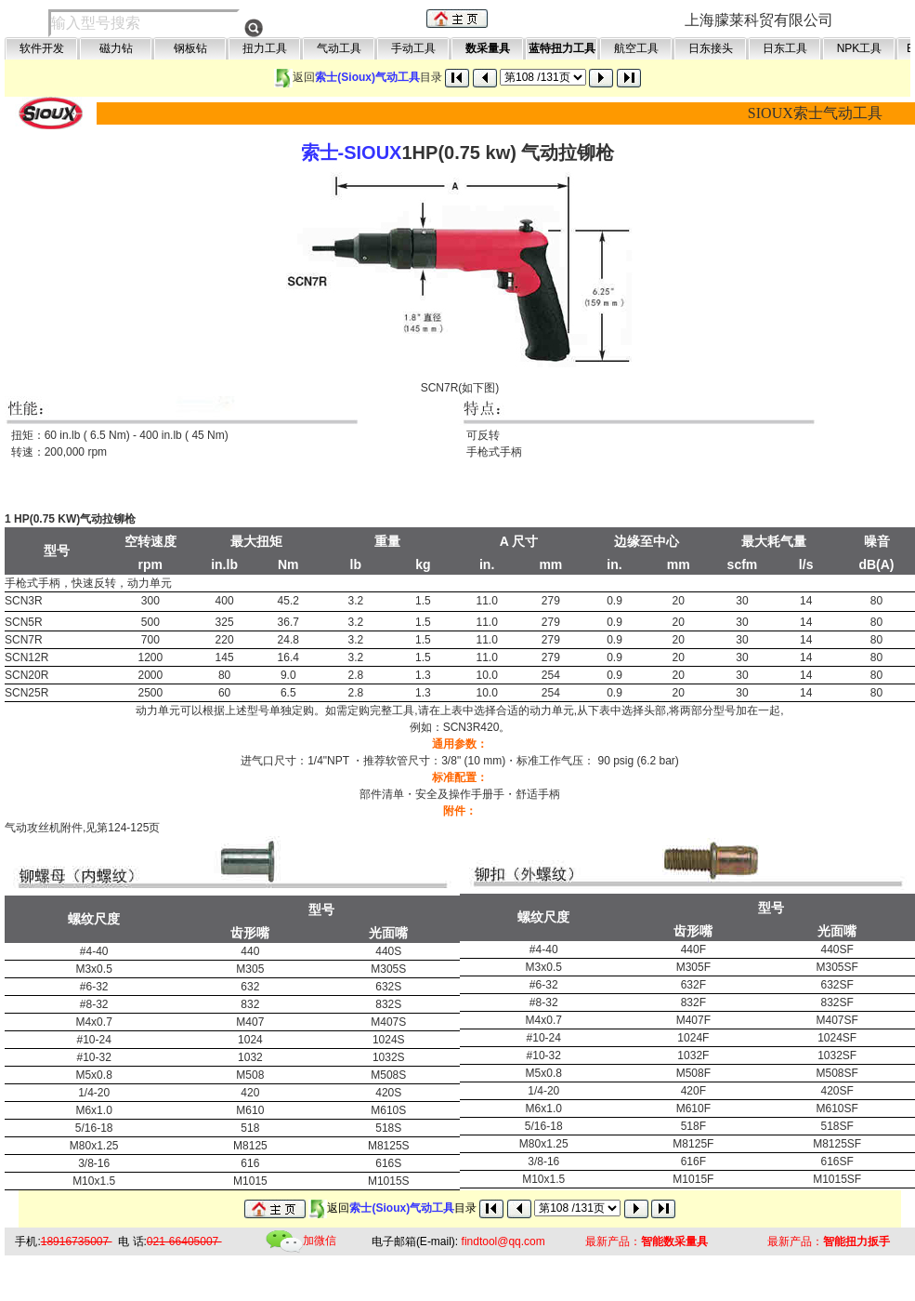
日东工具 (785, 48)
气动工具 (339, 48)
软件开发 (42, 48)
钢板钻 (190, 48)
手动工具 (413, 48)
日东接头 (710, 48)
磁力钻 (116, 48)
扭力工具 (264, 48)
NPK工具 (859, 48)
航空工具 (636, 48)
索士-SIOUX (351, 152)
